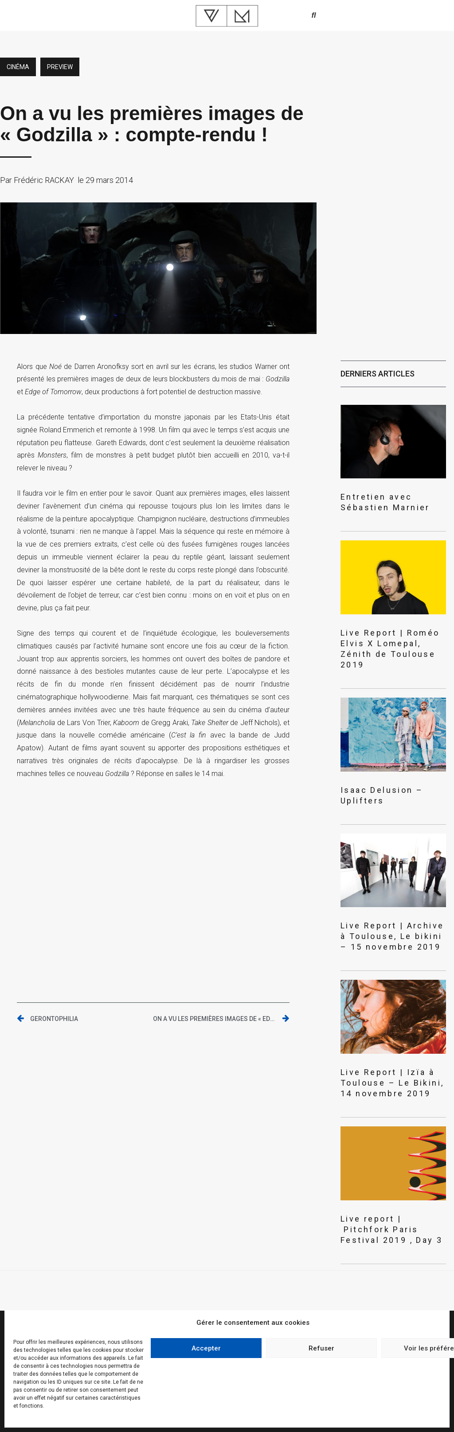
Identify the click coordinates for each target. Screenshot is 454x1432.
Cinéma (18, 66)
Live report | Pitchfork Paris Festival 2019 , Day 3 (391, 1229)
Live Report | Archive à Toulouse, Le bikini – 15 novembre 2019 (392, 936)
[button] (314, 15)
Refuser (321, 1348)
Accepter (206, 1348)
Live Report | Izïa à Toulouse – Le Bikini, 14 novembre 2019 (392, 1082)
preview (60, 66)
